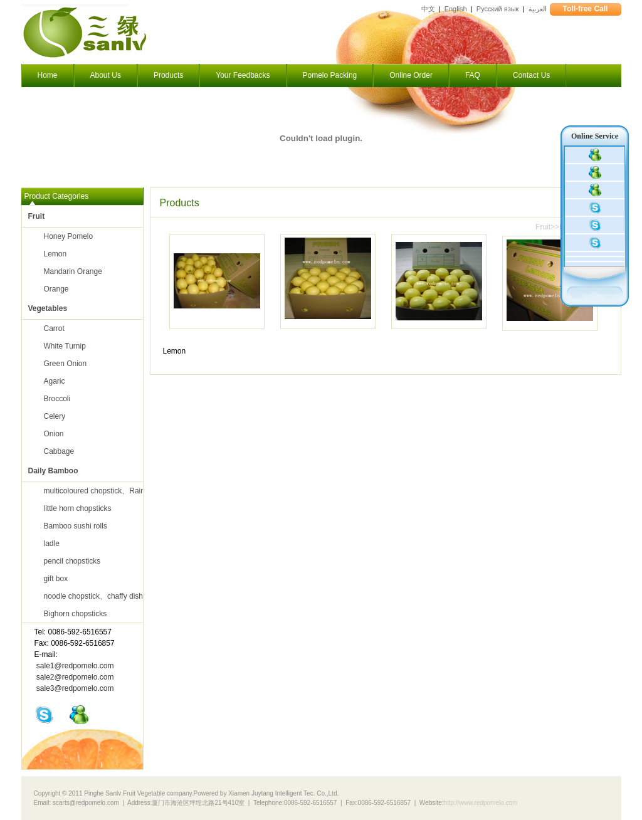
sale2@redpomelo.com (75, 677)
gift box (56, 578)
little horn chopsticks (78, 508)
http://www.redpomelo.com (481, 802)
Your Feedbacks (243, 75)
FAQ (472, 75)
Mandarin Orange (73, 271)
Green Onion (65, 363)
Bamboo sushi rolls (75, 526)
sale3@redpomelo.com (75, 688)
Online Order (411, 75)
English (456, 9)
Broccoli (57, 398)
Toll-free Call (585, 8)
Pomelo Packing (330, 75)
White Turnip (65, 346)
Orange (56, 289)
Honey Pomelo (68, 236)
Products (168, 75)
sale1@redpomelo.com (75, 665)
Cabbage (59, 451)
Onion (54, 433)
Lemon (55, 254)
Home (48, 75)
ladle (52, 543)
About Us (105, 75)
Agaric (54, 381)
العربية (538, 9)
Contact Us (531, 75)
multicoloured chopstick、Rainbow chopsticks (120, 490)
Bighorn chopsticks (75, 613)
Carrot (54, 328)
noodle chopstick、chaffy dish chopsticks (112, 596)
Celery (55, 416)
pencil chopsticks (72, 561)
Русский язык (497, 9)
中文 (428, 9)
